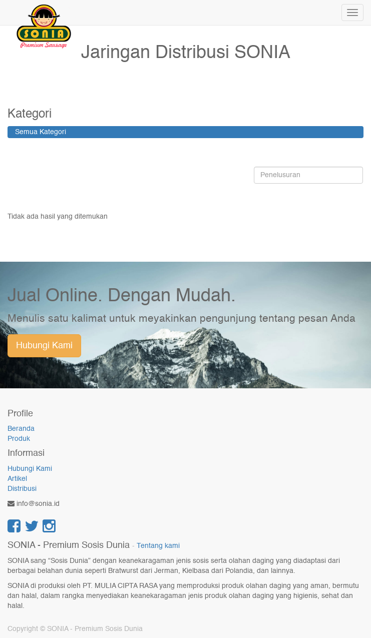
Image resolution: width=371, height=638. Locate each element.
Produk (19, 438)
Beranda (21, 428)
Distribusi (22, 488)
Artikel (17, 478)
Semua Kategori (40, 132)
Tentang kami (158, 546)
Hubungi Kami (44, 345)
